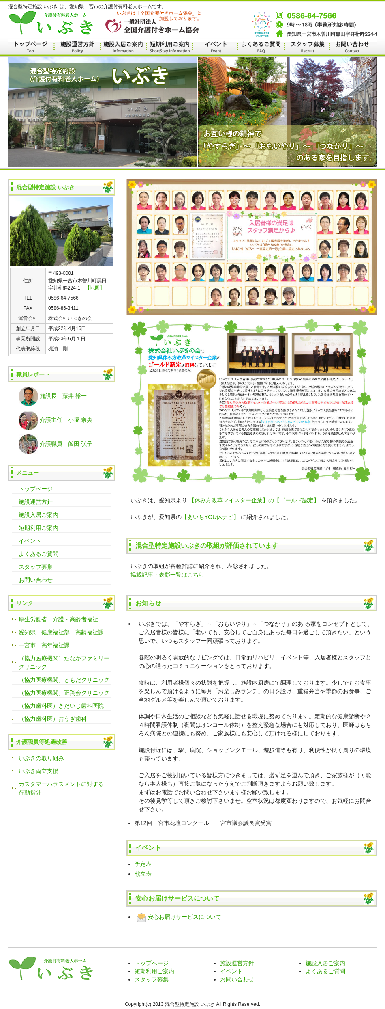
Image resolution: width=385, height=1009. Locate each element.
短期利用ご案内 (38, 528)
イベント (214, 48)
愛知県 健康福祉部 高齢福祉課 (61, 632)
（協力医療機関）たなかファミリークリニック (64, 662)
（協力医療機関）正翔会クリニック (64, 692)
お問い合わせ (351, 48)
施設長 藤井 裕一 (53, 396)
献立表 (143, 874)
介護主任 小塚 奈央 (55, 420)
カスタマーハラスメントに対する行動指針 (61, 788)
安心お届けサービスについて (178, 917)
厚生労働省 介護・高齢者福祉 (58, 619)
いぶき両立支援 (38, 771)
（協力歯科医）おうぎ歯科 (53, 718)
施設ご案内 (122, 48)
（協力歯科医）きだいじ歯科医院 (61, 705)
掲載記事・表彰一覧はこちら (167, 574)
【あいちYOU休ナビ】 (210, 517)
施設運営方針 (77, 48)
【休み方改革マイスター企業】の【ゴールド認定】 (254, 500)
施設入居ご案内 (38, 515)
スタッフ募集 (306, 48)
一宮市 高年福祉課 (44, 645)
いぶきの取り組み (41, 758)
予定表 (143, 864)
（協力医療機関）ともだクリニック (64, 679)
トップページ (31, 48)
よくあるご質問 (260, 48)
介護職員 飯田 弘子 (55, 444)
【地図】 (95, 288)
